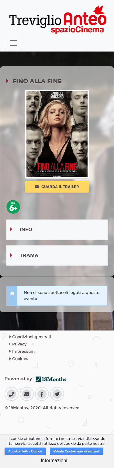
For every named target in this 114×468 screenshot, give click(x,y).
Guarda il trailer (57, 187)
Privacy (17, 344)
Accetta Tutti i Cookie (25, 451)
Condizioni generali (30, 336)
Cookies (18, 358)
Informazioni (54, 460)
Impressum (22, 351)
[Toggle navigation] (13, 43)
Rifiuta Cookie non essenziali (77, 451)
